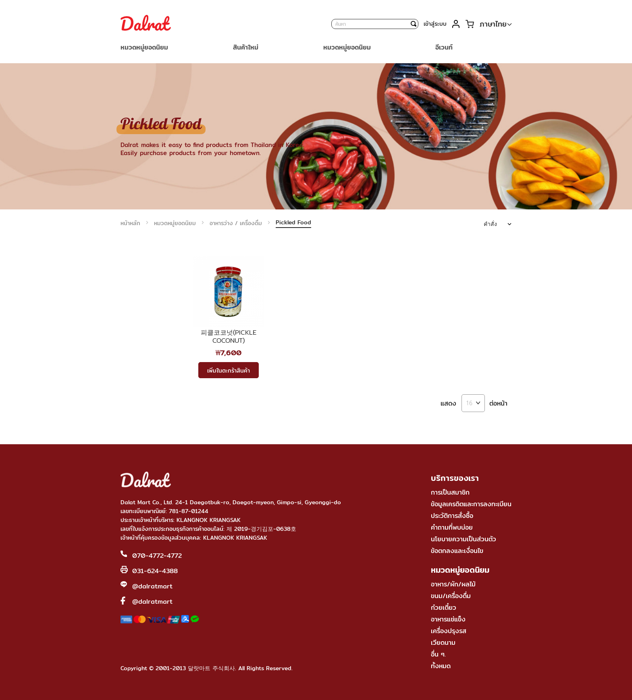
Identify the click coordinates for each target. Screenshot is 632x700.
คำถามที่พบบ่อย (452, 527)
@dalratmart (152, 586)
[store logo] (146, 24)
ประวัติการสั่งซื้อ (452, 516)
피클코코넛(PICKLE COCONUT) (228, 337)
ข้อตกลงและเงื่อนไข (457, 551)
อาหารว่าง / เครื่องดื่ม (237, 223)
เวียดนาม (443, 643)
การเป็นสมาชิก (450, 492)
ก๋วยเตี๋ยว (443, 608)
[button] (495, 24)
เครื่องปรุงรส (448, 631)
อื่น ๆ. (438, 654)
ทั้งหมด (441, 666)
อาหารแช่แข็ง (448, 619)
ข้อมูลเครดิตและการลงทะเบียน (471, 504)
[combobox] (374, 24)
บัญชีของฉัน (456, 24)
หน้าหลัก (131, 223)
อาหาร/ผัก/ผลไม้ (453, 584)
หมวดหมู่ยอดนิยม (176, 223)
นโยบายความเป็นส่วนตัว (463, 539)
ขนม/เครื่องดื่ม (451, 596)
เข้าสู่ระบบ (435, 23)
